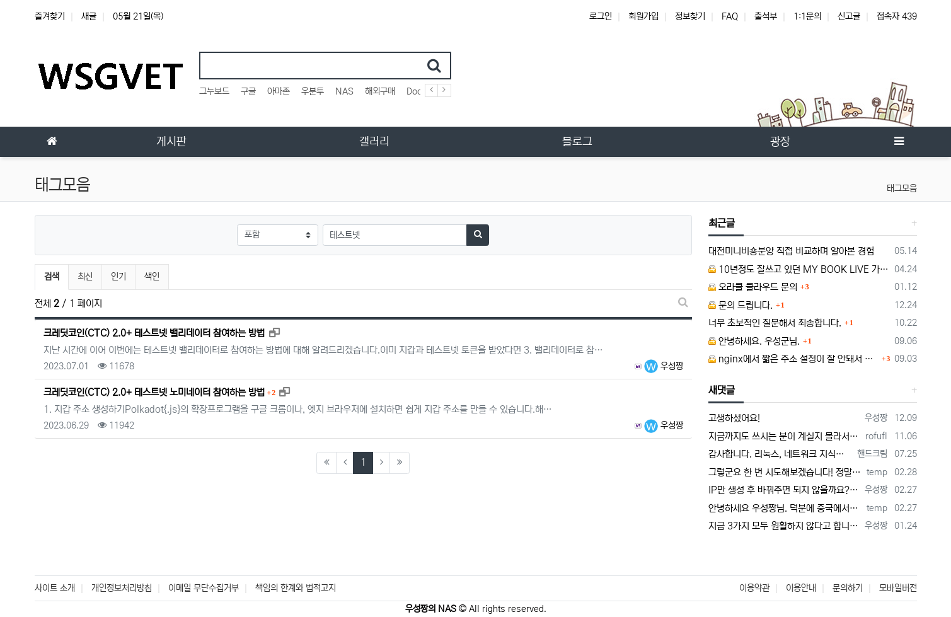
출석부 (765, 16)
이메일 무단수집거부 (203, 588)
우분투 (312, 91)
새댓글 (721, 390)
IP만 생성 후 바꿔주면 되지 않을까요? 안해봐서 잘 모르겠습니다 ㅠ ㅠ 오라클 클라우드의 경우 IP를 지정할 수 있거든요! (784, 490)
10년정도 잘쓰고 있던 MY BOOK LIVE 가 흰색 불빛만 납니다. (799, 269)
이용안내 (801, 588)
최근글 (721, 223)
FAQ (730, 16)
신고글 (849, 16)
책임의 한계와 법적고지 (295, 588)
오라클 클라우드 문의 (752, 287)
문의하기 (848, 588)
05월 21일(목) (138, 16)
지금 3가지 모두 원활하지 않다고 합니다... (784, 526)
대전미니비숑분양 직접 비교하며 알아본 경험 (791, 251)
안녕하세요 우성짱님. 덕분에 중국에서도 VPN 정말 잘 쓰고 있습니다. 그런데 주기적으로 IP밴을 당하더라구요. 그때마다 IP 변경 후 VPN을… (785, 508)
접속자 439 (897, 16)
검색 (51, 277)
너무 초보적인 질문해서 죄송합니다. (774, 323)
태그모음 (902, 188)
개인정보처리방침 (121, 588)
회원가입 (643, 16)
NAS (344, 91)
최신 (85, 277)
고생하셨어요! (734, 418)
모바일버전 (898, 588)
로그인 (600, 16)
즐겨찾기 (50, 16)
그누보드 (214, 91)
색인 (151, 277)
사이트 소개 (55, 588)
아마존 (278, 91)
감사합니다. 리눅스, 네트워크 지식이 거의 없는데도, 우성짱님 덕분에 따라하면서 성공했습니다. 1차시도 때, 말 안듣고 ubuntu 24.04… (780, 454)
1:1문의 (807, 16)
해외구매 (380, 91)
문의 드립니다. (740, 305)
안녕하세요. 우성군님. (754, 341)
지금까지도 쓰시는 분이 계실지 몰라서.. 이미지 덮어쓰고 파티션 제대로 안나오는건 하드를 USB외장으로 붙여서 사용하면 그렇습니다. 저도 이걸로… (784, 436)
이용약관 (754, 588)
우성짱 (663, 366)
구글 (248, 91)
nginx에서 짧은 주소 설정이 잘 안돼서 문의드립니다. (793, 359)
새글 (88, 16)
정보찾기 (690, 16)
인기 (118, 277)
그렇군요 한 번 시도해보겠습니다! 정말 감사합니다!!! (785, 472)
